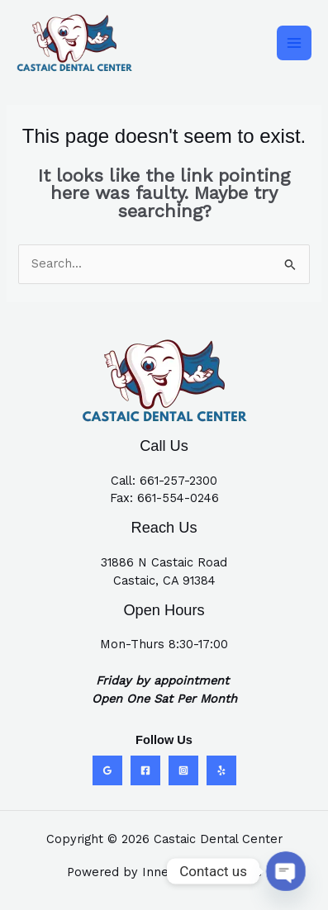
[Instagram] (183, 770)
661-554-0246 (178, 498)
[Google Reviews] (107, 770)
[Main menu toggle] (294, 43)
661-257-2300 (178, 480)
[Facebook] (145, 770)
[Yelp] (221, 770)
